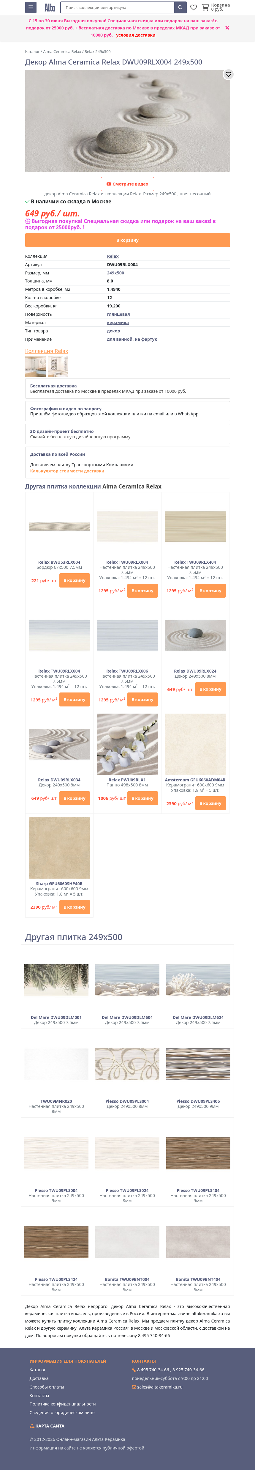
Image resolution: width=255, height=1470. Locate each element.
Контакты (39, 1395)
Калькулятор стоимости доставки (67, 470)
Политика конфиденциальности (63, 1404)
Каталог (38, 1369)
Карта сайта (47, 1426)
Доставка (39, 1378)
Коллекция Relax (46, 351)
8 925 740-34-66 (188, 1369)
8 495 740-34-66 (153, 1369)
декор (113, 331)
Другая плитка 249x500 (74, 937)
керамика (118, 322)
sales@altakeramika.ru (160, 1387)
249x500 (115, 273)
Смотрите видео (127, 184)
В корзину (127, 240)
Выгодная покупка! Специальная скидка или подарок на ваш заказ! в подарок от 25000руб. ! (120, 224)
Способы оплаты (47, 1387)
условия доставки (136, 35)
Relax (113, 256)
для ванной (120, 339)
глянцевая (118, 314)
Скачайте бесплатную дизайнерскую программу (80, 433)
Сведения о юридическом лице (62, 1412)
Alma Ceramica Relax (131, 486)
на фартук (146, 339)
